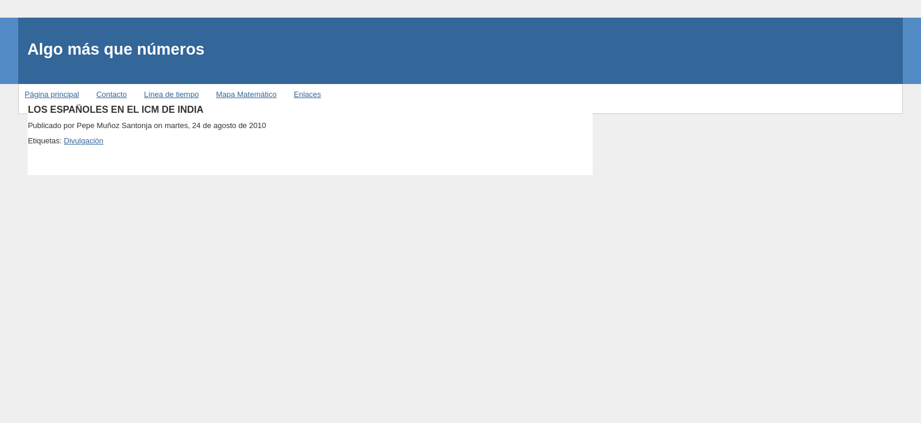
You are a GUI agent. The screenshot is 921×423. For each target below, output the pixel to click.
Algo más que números (115, 49)
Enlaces (307, 94)
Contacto (111, 94)
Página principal (52, 94)
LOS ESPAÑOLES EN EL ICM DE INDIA (115, 109)
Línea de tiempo (171, 94)
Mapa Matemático (246, 94)
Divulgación (83, 140)
